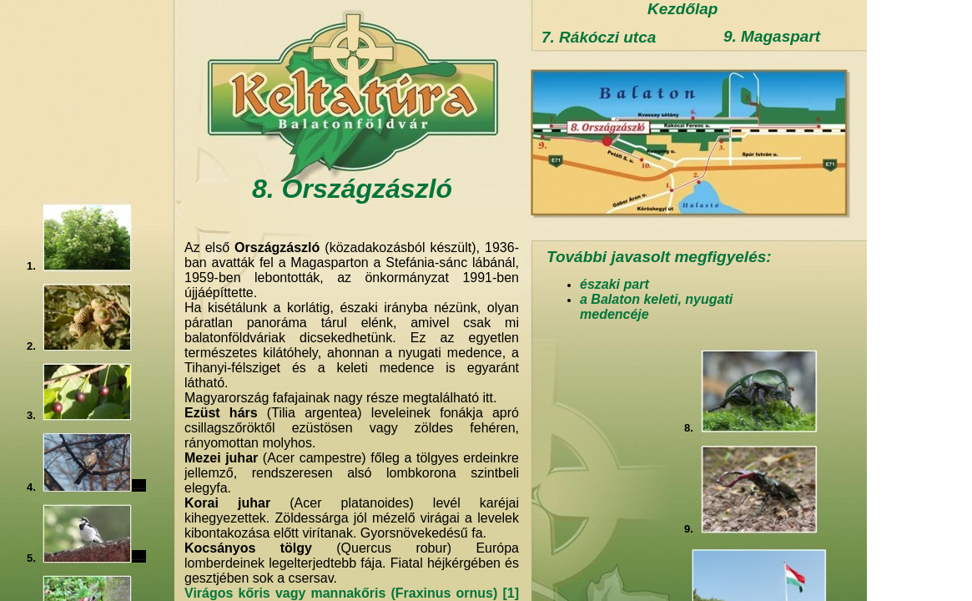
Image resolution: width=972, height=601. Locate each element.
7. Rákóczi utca (598, 37)
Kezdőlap (682, 9)
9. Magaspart (771, 36)
